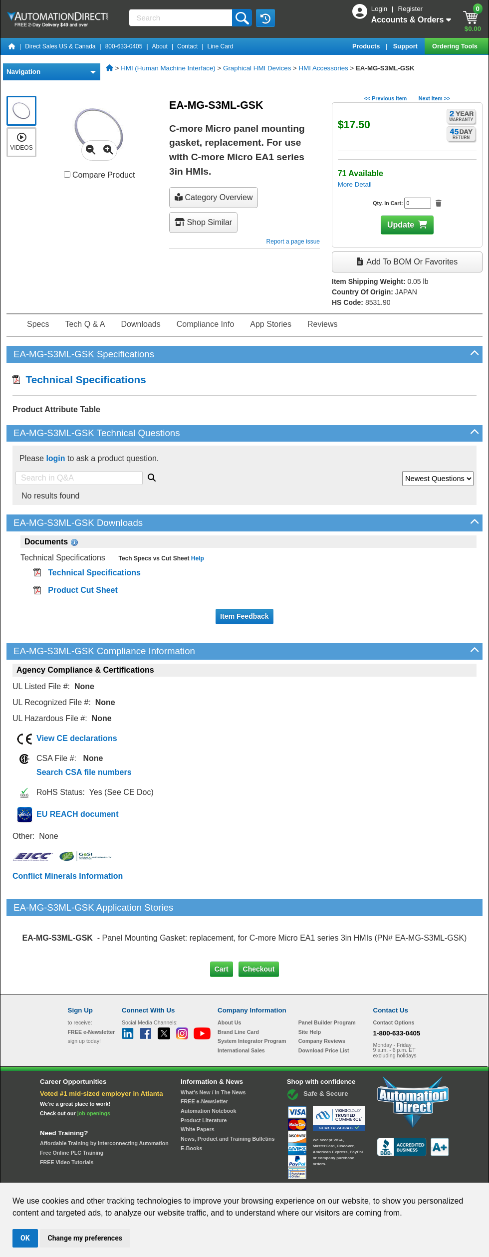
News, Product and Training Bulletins (227, 1097)
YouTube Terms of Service (373, 1173)
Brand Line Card (238, 990)
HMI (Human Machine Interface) (168, 68)
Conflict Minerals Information (67, 876)
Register (410, 8)
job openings (93, 1071)
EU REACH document (77, 814)
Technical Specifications (79, 379)
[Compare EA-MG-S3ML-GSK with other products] (67, 174)
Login (380, 8)
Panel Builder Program (327, 981)
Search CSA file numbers (84, 772)
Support (406, 46)
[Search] (182, 17)
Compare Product (99, 175)
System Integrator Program (252, 999)
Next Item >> (434, 98)
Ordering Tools (455, 46)
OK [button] (25, 1238)
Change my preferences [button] (85, 1238)
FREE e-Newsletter (204, 1059)
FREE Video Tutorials (66, 1120)
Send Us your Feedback (138, 1173)
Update (400, 225)
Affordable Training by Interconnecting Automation (104, 1101)
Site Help (309, 990)
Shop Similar (203, 222)
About (160, 46)
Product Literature (204, 1078)
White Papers (198, 1087)
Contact (187, 46)
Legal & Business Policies (301, 1173)
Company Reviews (321, 999)
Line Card (220, 46)
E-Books (191, 1106)
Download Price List (323, 1008)
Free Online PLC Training (71, 1111)
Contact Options (394, 981)
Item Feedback (244, 616)
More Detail (355, 184)
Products (367, 46)
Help (196, 558)
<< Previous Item (385, 98)
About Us (229, 981)
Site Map (89, 1173)
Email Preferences (237, 1173)
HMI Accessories (323, 68)
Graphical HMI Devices (257, 68)
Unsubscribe (191, 1173)
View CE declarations (76, 738)
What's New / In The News (213, 1050)
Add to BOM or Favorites (407, 261)
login (55, 458)
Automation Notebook (208, 1069)
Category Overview (214, 197)
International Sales (241, 1008)
